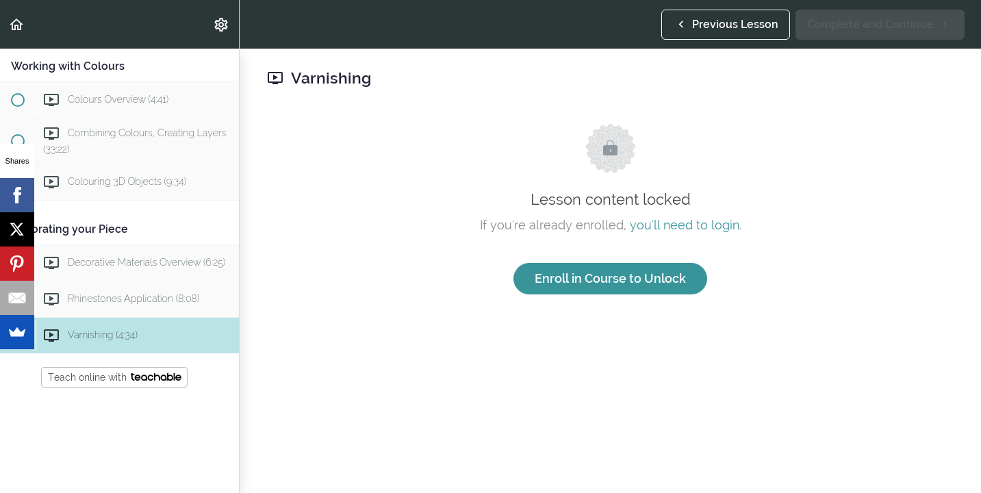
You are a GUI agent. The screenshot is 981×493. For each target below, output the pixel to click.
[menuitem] (222, 24)
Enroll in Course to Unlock (610, 278)
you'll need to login (684, 225)
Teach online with (114, 377)
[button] (17, 24)
